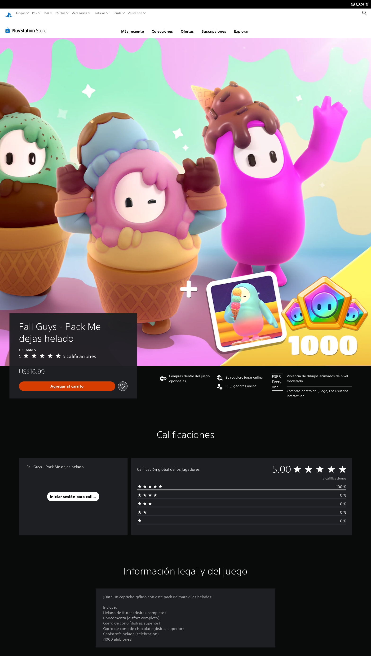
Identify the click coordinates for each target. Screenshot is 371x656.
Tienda (116, 13)
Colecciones (162, 26)
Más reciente (132, 26)
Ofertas (187, 26)
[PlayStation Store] (27, 26)
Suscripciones (214, 26)
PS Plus (60, 13)
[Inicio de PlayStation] (9, 13)
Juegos (21, 13)
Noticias (99, 13)
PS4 (46, 13)
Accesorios (79, 13)
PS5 (34, 13)
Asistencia (135, 13)
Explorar (241, 26)
